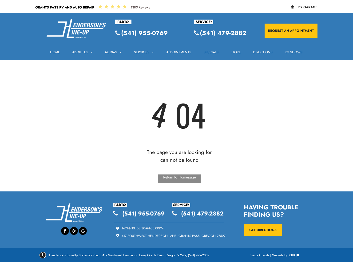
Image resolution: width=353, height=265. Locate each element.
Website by (280, 255)
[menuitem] (55, 53)
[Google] (83, 231)
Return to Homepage (179, 177)
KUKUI (294, 255)
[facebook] (65, 231)
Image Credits (259, 255)
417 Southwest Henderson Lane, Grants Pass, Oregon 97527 (174, 235)
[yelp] (74, 231)
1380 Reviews (140, 7)
